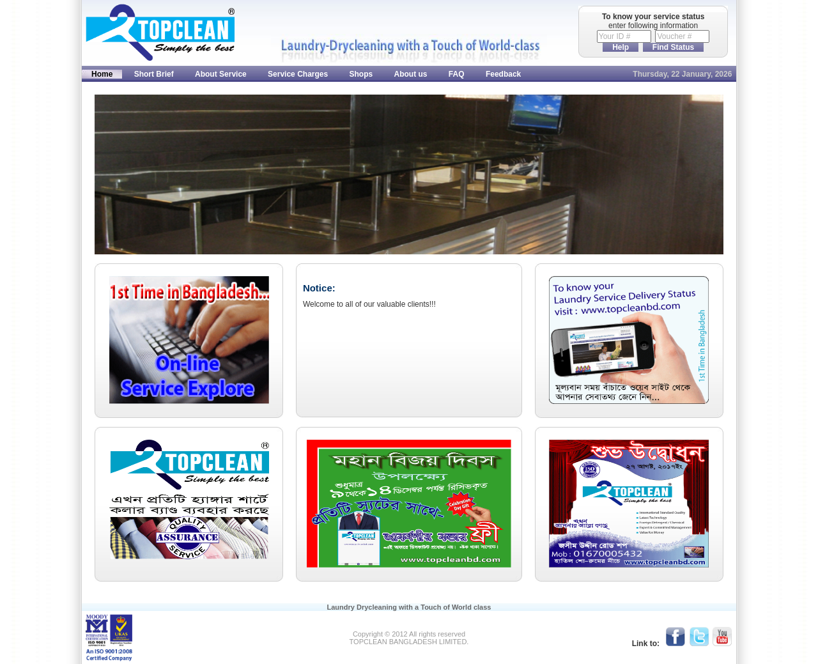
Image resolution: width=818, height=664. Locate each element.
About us (411, 74)
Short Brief (154, 74)
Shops (361, 74)
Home (101, 74)
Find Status (673, 47)
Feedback (503, 74)
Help (620, 47)
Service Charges (298, 74)
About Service (221, 74)
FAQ (457, 74)
